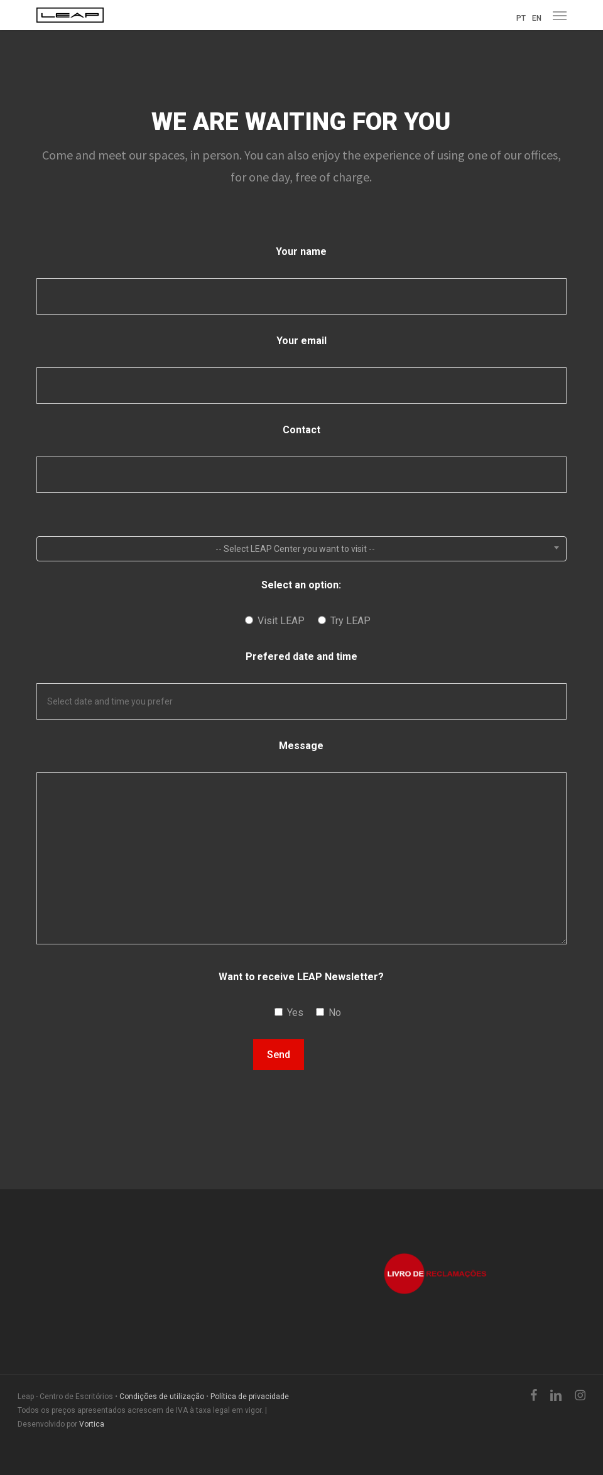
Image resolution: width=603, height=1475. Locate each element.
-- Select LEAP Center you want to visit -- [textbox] (295, 549)
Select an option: (301, 585)
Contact (301, 430)
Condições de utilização (161, 1396)
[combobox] (301, 548)
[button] (560, 15)
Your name (301, 251)
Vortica (91, 1424)
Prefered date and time (301, 656)
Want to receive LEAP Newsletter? (301, 977)
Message (301, 746)
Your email (301, 341)
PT (521, 18)
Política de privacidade (249, 1396)
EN (536, 18)
